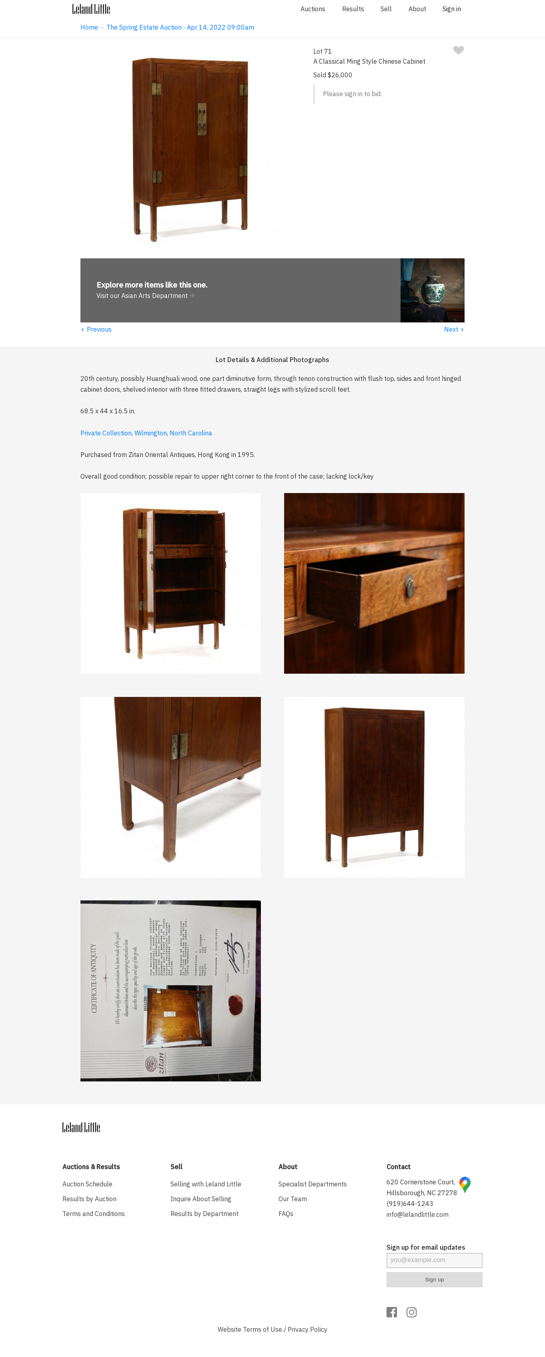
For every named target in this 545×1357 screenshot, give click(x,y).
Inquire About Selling (200, 1199)
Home (89, 27)
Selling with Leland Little (205, 1184)
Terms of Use (262, 1329)
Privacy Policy (307, 1329)
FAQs (286, 1214)
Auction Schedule (87, 1184)
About (417, 9)
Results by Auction (89, 1199)
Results (353, 9)
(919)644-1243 (410, 1204)
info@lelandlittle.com (418, 1214)
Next (454, 329)
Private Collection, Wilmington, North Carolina (146, 433)
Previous (96, 329)
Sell (386, 9)
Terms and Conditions (93, 1214)
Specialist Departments (313, 1184)
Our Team (293, 1199)
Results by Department (204, 1214)
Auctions (313, 9)
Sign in (452, 9)
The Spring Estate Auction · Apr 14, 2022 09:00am (180, 27)
